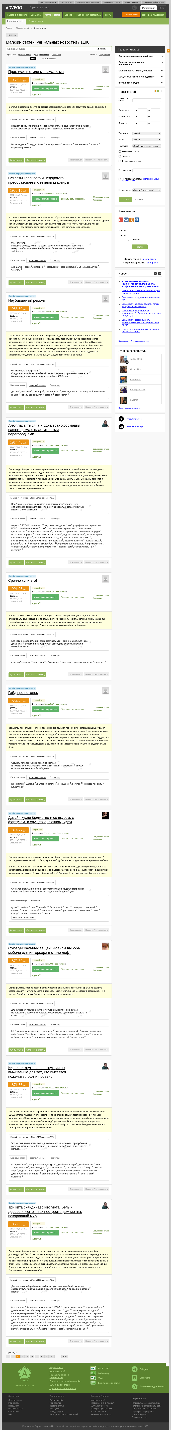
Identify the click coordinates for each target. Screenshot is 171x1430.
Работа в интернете (17, 15)
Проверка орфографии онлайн (64, 1381)
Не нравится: (125, 190)
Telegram (140, 1369)
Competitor (135, 369)
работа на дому (100, 1426)
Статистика (13, 1411)
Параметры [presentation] (54, 138)
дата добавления (41, 54)
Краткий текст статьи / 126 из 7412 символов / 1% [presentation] (32, 1004)
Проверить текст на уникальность (59, 1376)
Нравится (89, 160)
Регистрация (148, 8)
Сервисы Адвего (139, 1417)
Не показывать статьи (140, 180)
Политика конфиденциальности (146, 1406)
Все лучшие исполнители (129, 408)
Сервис (68, 15)
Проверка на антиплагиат (88, 2)
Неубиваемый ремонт (26, 300)
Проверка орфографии (153, 2)
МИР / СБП (100, 1368)
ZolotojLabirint (50, 833)
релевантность (24, 54)
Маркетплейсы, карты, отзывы (135, 70)
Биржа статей (56, 1367)
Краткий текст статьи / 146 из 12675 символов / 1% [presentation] (32, 635)
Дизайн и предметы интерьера (22, 67)
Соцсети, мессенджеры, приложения (131, 63)
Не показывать (101, 160)
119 (65, 1356)
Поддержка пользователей (144, 1409)
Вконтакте (141, 1378)
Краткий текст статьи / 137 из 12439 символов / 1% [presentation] (32, 1280)
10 (52, 1356)
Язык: (121, 140)
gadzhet (134, 400)
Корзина (12, 35)
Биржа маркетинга (48, 2)
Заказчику (36, 15)
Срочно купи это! (22, 580)
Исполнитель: (125, 170)
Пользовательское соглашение (146, 1403)
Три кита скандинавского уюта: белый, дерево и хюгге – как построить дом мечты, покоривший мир (45, 1211)
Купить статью (14, 21)
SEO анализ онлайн (59, 1385)
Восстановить (149, 259)
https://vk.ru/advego (135, 427)
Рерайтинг (37, 830)
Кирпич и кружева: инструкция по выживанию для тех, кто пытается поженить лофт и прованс (37, 1072)
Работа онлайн (56, 1400)
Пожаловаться (76, 160)
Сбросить (140, 199)
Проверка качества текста (62, 1388)
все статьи (60, 83)
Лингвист (98, 1411)
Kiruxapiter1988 (137, 389)
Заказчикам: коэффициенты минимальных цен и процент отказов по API (140, 322)
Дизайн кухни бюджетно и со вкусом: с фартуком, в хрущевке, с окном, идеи (41, 819)
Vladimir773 (49, 445)
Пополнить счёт (15, 1409)
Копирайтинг (38, 79)
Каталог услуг (66, 2)
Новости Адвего (139, 1414)
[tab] (32, 119)
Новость (126, 156)
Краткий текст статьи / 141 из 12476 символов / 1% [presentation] (32, 1137)
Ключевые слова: (123, 99)
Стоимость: (124, 110)
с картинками (104, 54)
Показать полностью (23, 917)
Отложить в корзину (35, 160)
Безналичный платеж (105, 1383)
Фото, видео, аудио (129, 82)
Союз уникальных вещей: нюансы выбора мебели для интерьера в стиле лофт (44, 950)
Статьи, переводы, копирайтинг (136, 56)
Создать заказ (131, 14)
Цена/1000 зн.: (125, 117)
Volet (97, 1378)
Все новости (124, 341)
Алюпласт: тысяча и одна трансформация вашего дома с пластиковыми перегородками (44, 429)
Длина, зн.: (124, 123)
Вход (161, 8)
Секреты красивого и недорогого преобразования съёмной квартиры (38, 180)
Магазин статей (52, 15)
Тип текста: (124, 133)
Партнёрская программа (88, 15)
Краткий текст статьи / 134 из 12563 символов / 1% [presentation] (32, 757)
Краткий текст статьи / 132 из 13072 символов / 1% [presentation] (32, 120)
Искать (125, 199)
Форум (108, 15)
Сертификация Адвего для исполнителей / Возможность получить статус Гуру (141, 313)
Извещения (97, 89)
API (10, 1414)
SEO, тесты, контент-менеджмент (136, 76)
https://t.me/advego (135, 419)
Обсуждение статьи (101, 87)
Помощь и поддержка (153, 15)
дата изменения (49, 58)
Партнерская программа (143, 1411)
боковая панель (168, 50)
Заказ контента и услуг (101, 1414)
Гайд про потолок (23, 693)
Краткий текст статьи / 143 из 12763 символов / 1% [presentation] (32, 498)
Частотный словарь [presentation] (37, 138)
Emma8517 (49, 83)
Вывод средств (56, 1411)
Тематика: (123, 146)
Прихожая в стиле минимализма (36, 72)
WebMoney (100, 1373)
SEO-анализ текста (112, 2)
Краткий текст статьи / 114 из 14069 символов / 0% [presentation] (32, 883)
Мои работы (55, 1403)
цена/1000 (56, 54)
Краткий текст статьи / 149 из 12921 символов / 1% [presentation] (32, 237)
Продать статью (36, 21)
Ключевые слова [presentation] (18, 138)
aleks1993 (48, 964)
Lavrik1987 (135, 379)
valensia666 (136, 359)
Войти (140, 247)
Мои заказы (13, 1403)
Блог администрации (140, 341)
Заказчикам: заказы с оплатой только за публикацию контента (140, 305)
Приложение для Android (148, 1386)
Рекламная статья (130, 151)
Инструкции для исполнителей (63, 1414)
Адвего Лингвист (132, 2)
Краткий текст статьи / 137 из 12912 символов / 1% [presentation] (32, 364)
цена (33, 58)
